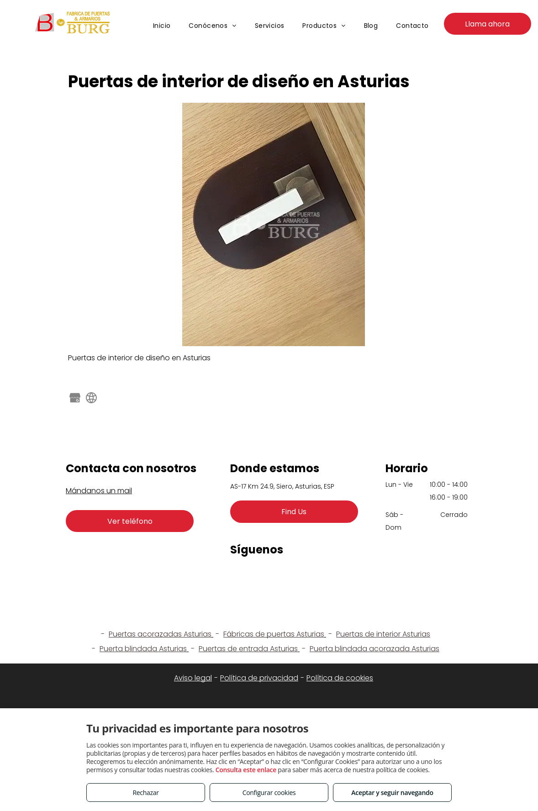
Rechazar (145, 792)
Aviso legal (193, 678)
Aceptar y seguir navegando (392, 792)
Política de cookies (339, 678)
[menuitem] (162, 26)
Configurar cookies (269, 792)
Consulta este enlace (246, 769)
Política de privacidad (259, 678)
